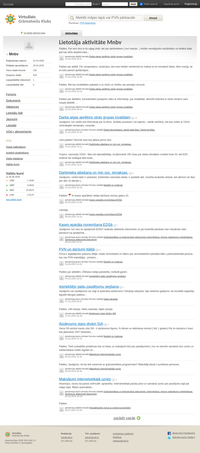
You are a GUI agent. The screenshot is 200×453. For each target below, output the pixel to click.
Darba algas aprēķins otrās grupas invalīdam (111, 56)
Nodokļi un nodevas (113, 185)
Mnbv (13, 54)
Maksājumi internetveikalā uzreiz (105, 354)
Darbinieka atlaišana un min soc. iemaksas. (110, 144)
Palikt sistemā (150, 4)
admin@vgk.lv (92, 437)
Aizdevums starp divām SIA (102, 313)
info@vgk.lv (66, 437)
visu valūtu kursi (14, 199)
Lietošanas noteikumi (123, 433)
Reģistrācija (191, 4)
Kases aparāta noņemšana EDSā (105, 200)
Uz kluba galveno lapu (34, 33)
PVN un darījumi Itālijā (77, 249)
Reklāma (117, 437)
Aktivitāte (71, 33)
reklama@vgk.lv (120, 441)
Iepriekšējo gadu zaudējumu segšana (107, 276)
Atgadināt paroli (171, 4)
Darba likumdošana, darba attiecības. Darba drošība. (129, 130)
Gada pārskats (110, 299)
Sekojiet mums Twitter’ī (183, 437)
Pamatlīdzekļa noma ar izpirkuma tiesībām (110, 408)
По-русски (8, 4)
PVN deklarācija (87, 23)
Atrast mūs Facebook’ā (183, 433)
